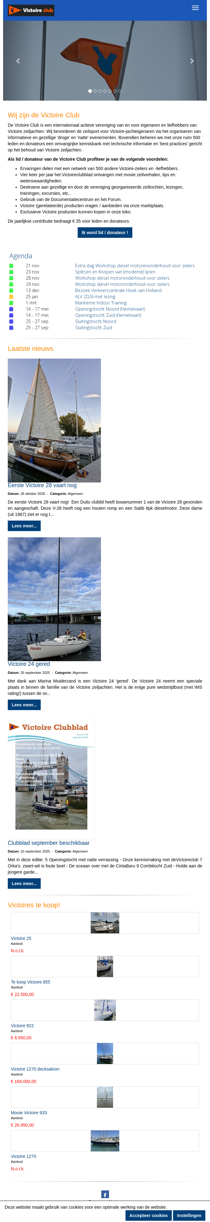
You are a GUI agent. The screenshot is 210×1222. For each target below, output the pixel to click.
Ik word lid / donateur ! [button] (105, 232)
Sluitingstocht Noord (95, 321)
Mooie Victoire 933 (29, 1112)
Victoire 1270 (23, 1156)
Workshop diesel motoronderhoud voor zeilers (122, 278)
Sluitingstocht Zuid (93, 327)
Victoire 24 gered (29, 664)
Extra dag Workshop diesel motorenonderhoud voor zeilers (135, 265)
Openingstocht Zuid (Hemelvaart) (108, 315)
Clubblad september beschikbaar (48, 843)
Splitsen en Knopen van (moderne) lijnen (115, 272)
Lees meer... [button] (24, 525)
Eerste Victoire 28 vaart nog (42, 485)
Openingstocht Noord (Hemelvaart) (110, 309)
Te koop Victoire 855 (30, 982)
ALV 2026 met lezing (95, 296)
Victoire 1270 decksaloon (35, 1069)
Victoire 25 (21, 938)
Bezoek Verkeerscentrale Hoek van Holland (118, 290)
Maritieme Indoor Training (100, 303)
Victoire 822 (22, 1025)
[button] (18, 61)
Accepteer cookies (149, 1215)
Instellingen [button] (189, 1215)
